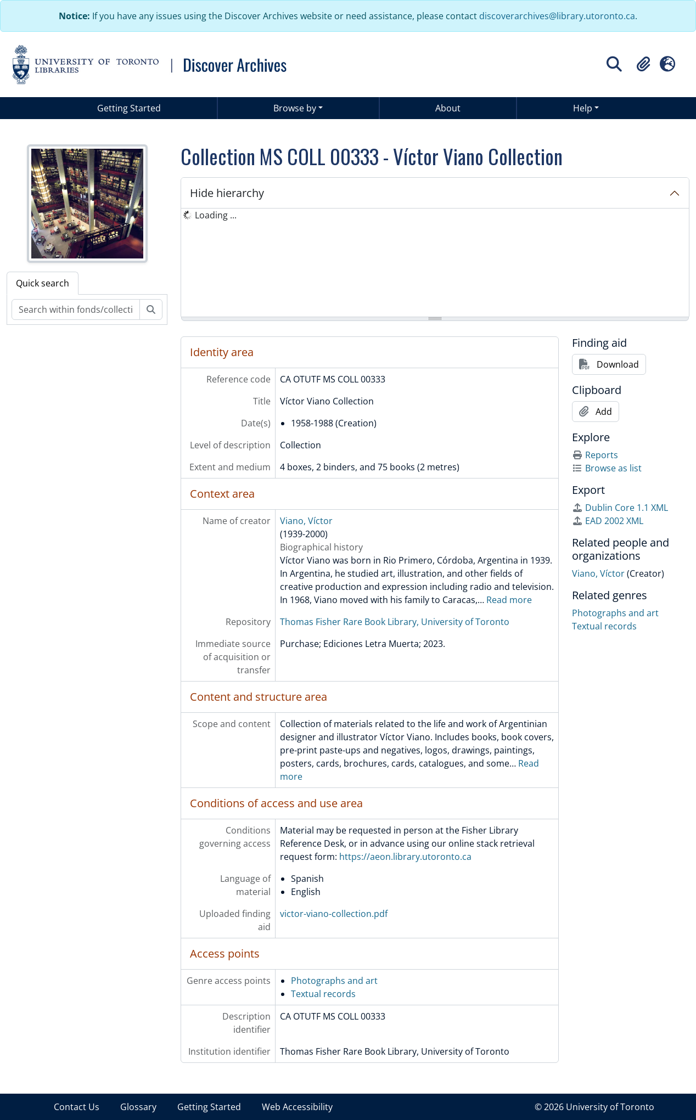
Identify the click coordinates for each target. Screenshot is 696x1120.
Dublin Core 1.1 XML (620, 508)
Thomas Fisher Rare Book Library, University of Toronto (394, 622)
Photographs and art (334, 981)
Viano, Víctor (306, 521)
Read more (509, 600)
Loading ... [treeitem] (216, 215)
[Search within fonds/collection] (76, 309)
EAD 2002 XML (607, 521)
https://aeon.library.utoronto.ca (405, 857)
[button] (643, 64)
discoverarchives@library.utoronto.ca (557, 16)
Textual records (323, 994)
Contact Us (76, 1107)
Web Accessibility (297, 1107)
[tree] (435, 263)
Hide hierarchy (227, 192)
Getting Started (129, 108)
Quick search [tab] (42, 283)
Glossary (138, 1107)
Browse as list (607, 468)
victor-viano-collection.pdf (334, 914)
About (448, 108)
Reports (595, 455)
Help (582, 108)
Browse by (294, 108)
